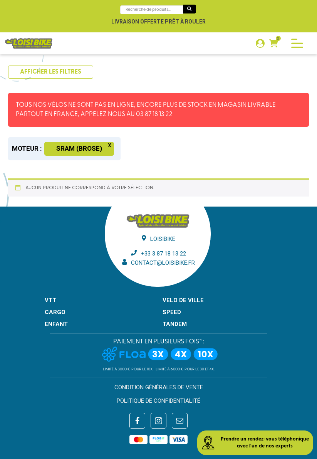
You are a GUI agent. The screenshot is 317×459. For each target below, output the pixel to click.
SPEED (172, 312)
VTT (50, 300)
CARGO (55, 312)
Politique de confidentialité (158, 400)
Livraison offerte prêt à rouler (158, 21)
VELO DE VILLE (183, 300)
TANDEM (175, 324)
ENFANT (56, 324)
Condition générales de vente (158, 387)
